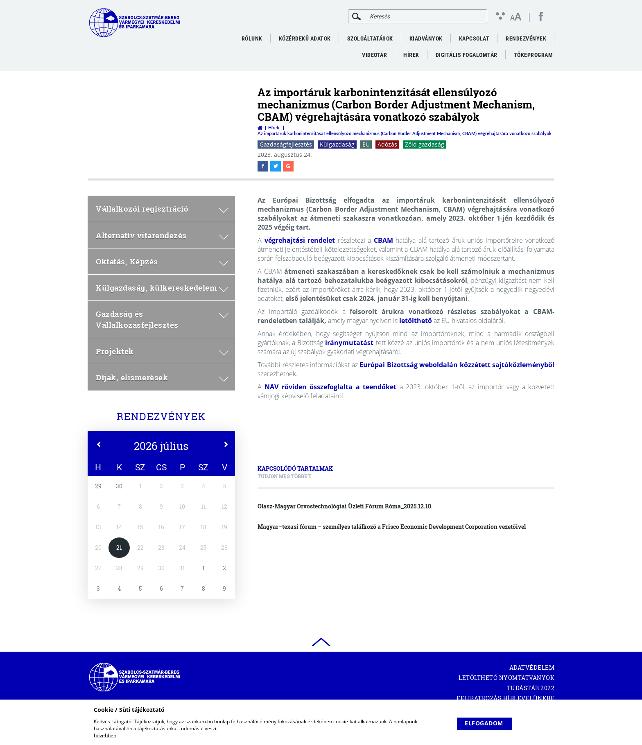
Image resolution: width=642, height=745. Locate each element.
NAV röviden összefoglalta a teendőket (330, 386)
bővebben (105, 735)
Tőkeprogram (533, 55)
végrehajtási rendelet (299, 240)
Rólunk (252, 38)
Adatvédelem (532, 667)
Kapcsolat (474, 38)
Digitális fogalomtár (466, 55)
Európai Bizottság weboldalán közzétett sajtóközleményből (456, 364)
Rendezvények (526, 38)
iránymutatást (349, 342)
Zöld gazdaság (424, 144)
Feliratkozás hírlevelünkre (505, 698)
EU (366, 144)
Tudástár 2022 (531, 688)
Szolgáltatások (370, 38)
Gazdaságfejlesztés (286, 144)
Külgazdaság (337, 144)
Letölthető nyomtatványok (506, 678)
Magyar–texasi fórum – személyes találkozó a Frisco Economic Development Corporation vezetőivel (392, 527)
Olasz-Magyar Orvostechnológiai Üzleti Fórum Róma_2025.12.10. (345, 506)
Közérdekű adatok (305, 38)
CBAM (383, 240)
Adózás (387, 144)
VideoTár (374, 55)
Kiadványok (426, 38)
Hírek (411, 55)
